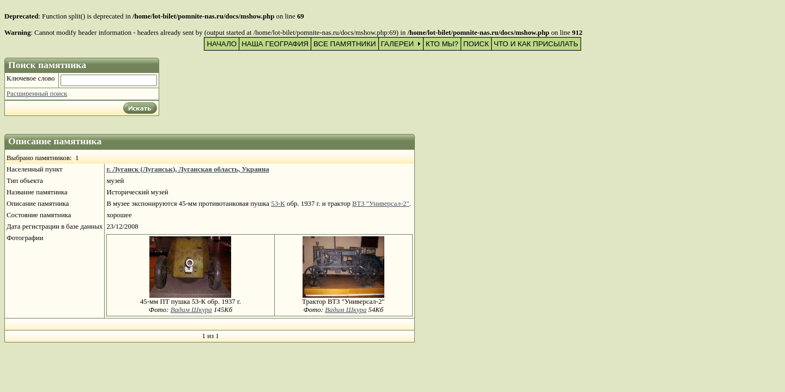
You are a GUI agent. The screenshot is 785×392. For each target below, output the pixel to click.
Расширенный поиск (37, 93)
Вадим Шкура (191, 310)
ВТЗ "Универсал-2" (380, 203)
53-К (278, 203)
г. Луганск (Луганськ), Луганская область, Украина (187, 169)
